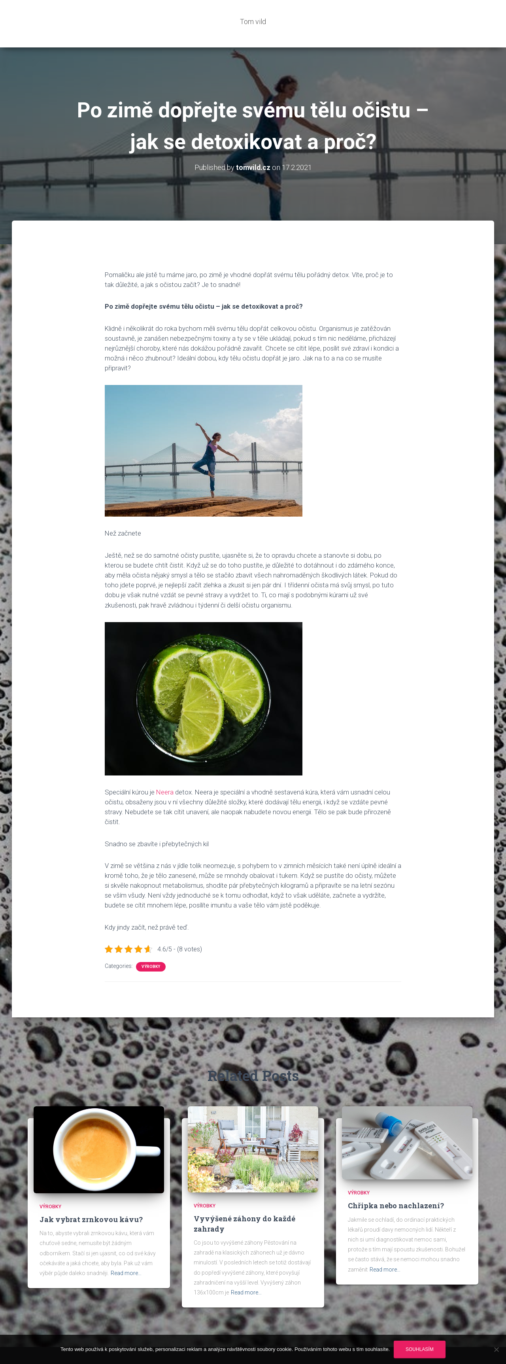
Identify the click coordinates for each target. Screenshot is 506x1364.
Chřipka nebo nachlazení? (396, 1182)
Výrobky (151, 943)
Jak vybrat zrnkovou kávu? (91, 1195)
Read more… (126, 1249)
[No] (496, 1349)
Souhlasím (420, 1349)
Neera (165, 768)
